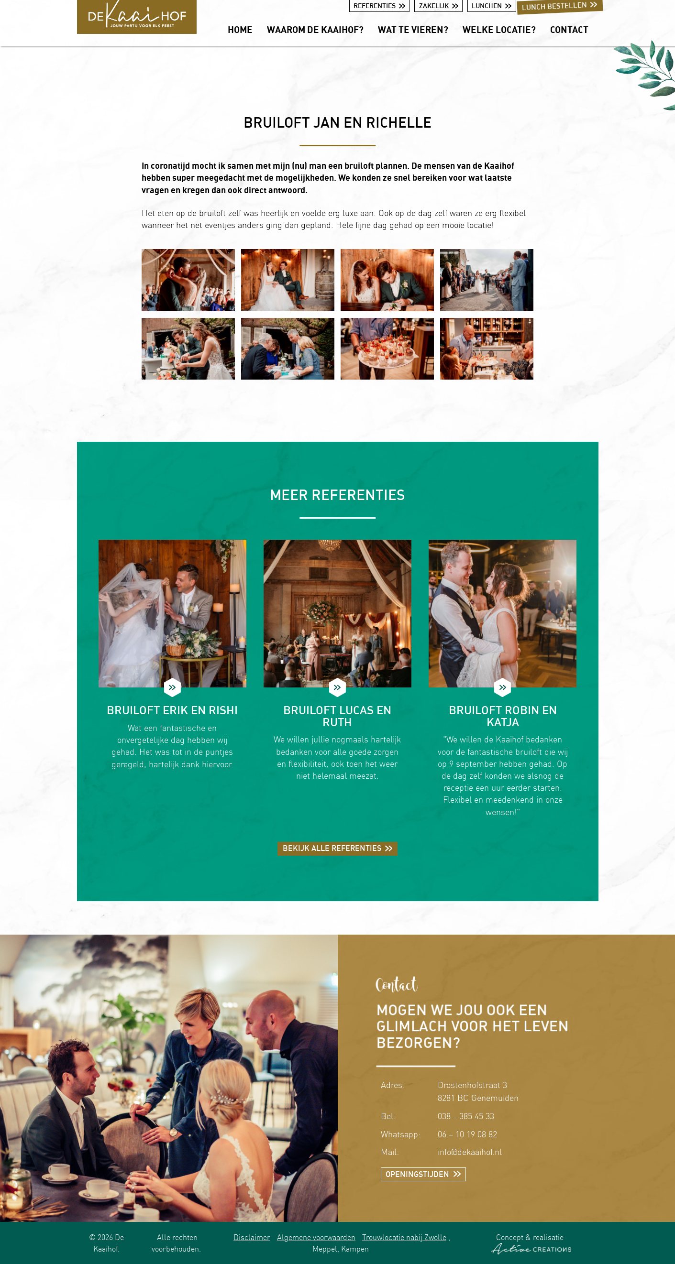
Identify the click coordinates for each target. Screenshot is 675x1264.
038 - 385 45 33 (466, 1116)
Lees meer (172, 687)
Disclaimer (251, 1237)
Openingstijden (423, 1174)
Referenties (379, 5)
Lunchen (491, 5)
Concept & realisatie (531, 1243)
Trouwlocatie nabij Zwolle (404, 1237)
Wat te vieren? (413, 29)
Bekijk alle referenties (338, 848)
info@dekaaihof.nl (470, 1151)
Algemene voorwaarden (316, 1237)
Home (240, 29)
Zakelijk (438, 5)
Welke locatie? (499, 29)
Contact (569, 29)
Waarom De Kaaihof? (315, 29)
